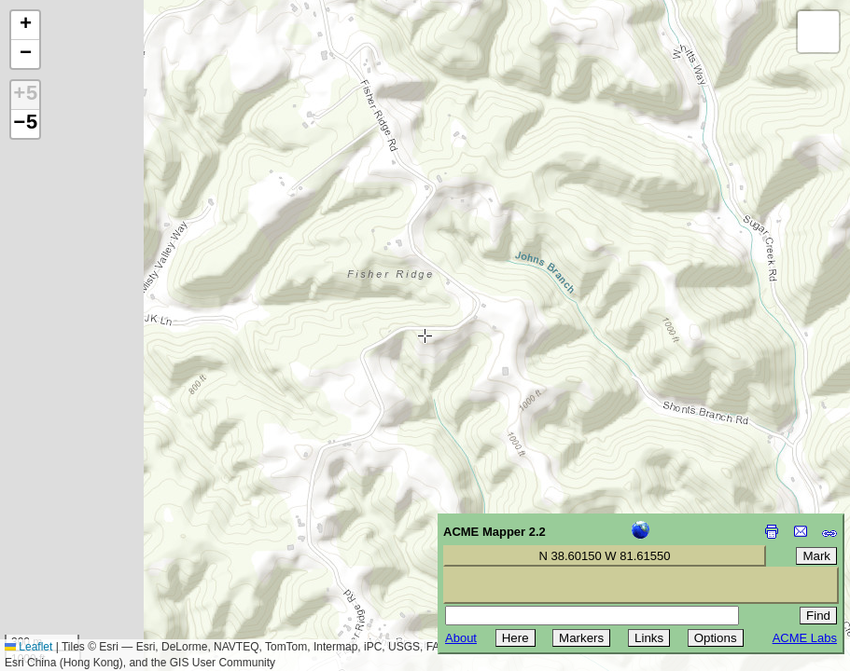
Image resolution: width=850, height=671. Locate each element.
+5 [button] (25, 95)
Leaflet (28, 646)
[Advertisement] (99, 538)
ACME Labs (805, 638)
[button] (25, 25)
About (461, 638)
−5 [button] (25, 124)
